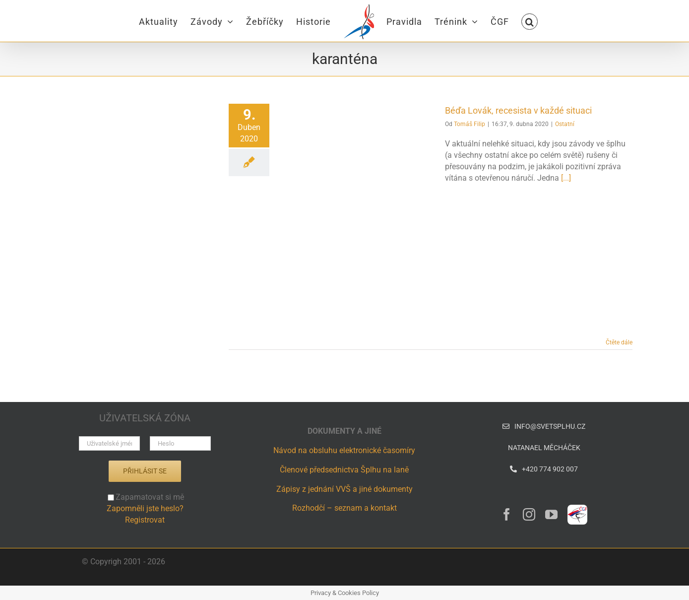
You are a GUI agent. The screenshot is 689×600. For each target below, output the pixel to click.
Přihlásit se (145, 471)
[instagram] (529, 514)
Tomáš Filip (469, 124)
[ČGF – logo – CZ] (577, 508)
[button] (529, 21)
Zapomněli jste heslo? (145, 508)
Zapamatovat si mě (146, 497)
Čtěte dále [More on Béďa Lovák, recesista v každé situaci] (619, 342)
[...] (566, 178)
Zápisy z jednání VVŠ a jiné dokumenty (344, 489)
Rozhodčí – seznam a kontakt (344, 508)
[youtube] (551, 514)
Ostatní (564, 124)
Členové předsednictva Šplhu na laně (344, 469)
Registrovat (145, 520)
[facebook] (507, 514)
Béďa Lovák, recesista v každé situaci (518, 110)
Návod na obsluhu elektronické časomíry (344, 450)
